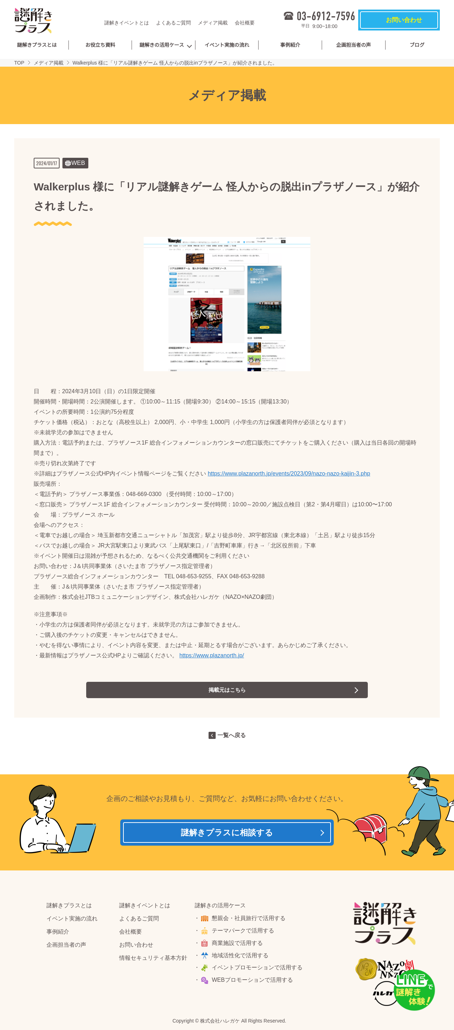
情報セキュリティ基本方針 (153, 960)
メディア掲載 (213, 23)
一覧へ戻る (231, 735)
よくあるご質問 (173, 23)
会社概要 (245, 23)
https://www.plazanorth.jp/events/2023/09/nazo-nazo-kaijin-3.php (289, 474)
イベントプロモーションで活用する (258, 970)
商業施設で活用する (238, 945)
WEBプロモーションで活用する (253, 982)
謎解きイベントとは (126, 23)
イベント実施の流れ (227, 45)
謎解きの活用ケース (161, 45)
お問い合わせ (136, 947)
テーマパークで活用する (244, 933)
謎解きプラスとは (37, 45)
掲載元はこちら (227, 690)
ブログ (417, 45)
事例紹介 (290, 45)
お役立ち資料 (100, 45)
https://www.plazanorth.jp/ (211, 655)
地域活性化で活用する (241, 957)
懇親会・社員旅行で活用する (250, 920)
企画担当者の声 (353, 45)
